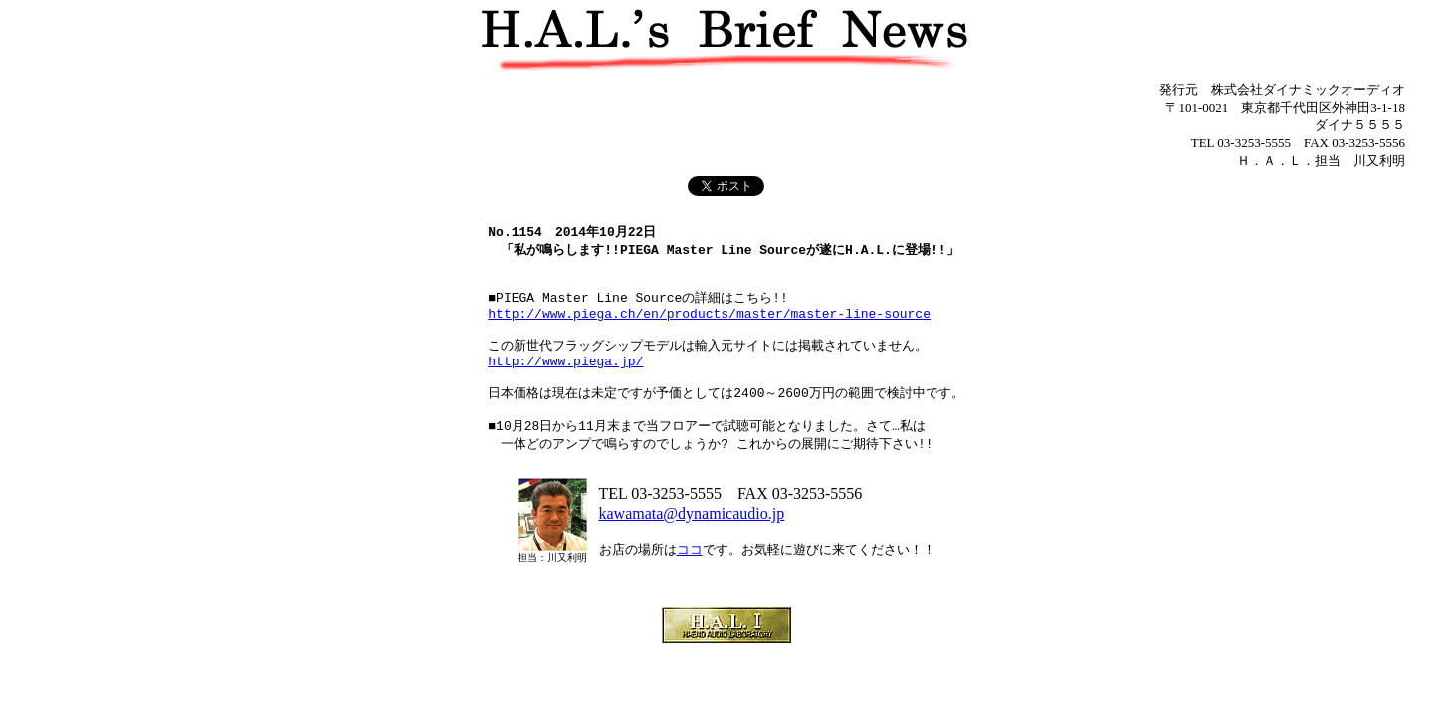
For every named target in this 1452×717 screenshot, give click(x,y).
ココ (690, 583)
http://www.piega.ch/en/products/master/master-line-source (709, 328)
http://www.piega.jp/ (565, 382)
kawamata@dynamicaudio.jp (692, 547)
